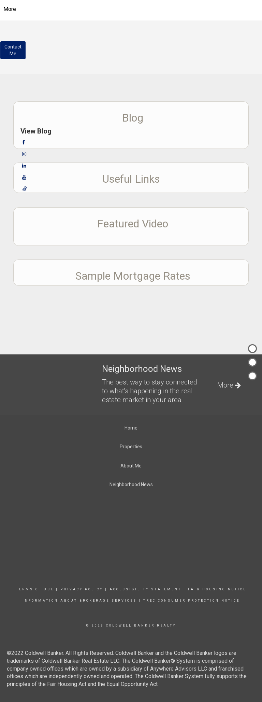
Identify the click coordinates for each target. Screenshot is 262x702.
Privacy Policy (81, 589)
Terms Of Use (35, 589)
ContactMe (12, 50)
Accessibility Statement (145, 589)
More (9, 9)
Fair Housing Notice (217, 589)
